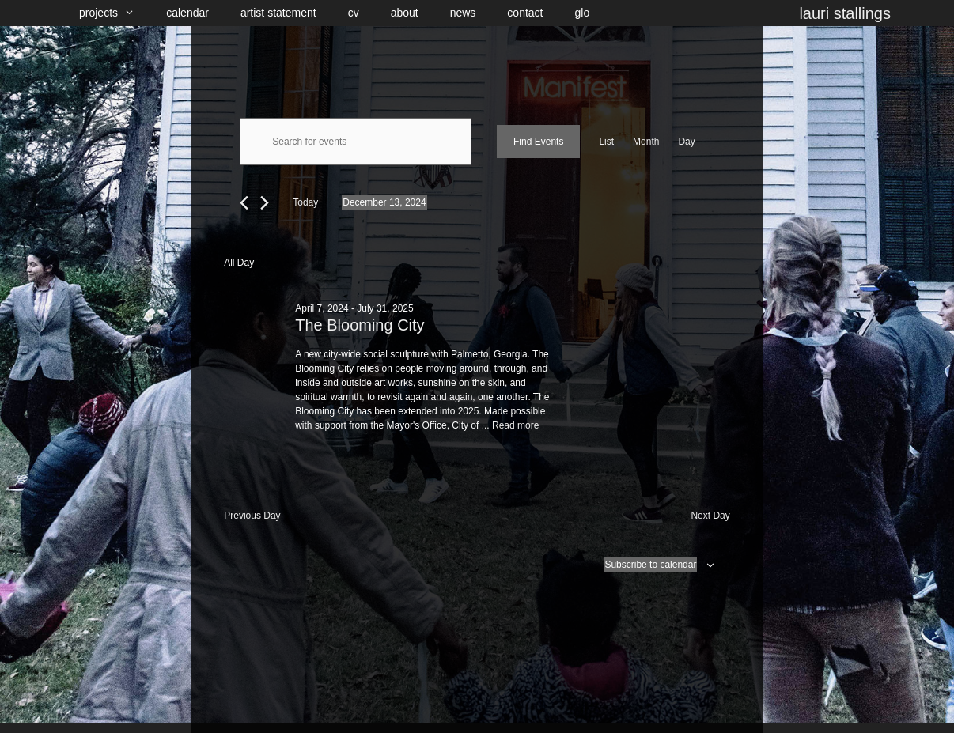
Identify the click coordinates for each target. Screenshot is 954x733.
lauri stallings (845, 13)
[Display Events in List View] (606, 141)
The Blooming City (359, 325)
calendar (187, 12)
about (404, 12)
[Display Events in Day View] (686, 141)
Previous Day (252, 515)
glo (582, 12)
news (463, 12)
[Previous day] (244, 202)
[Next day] (264, 202)
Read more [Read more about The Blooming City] (515, 425)
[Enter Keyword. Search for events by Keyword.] (355, 141)
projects (114, 13)
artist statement (278, 12)
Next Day (710, 515)
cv (353, 12)
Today (305, 202)
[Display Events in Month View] (646, 141)
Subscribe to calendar (650, 564)
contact (525, 12)
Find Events (538, 141)
